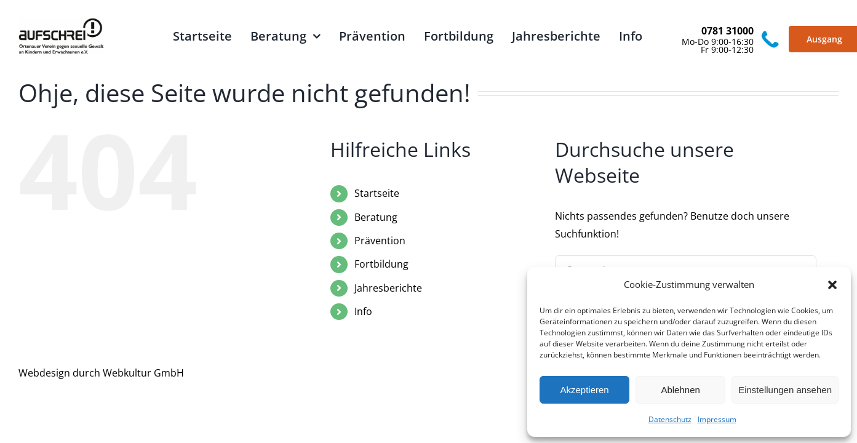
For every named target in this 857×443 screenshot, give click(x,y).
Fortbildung (381, 264)
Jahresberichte (388, 288)
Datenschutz (670, 419)
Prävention (379, 240)
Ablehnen (680, 390)
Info (363, 311)
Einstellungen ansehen (785, 390)
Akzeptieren (584, 390)
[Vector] (769, 33)
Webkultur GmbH (143, 373)
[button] (832, 285)
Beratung (375, 217)
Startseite (376, 193)
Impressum (717, 419)
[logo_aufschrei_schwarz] (61, 23)
